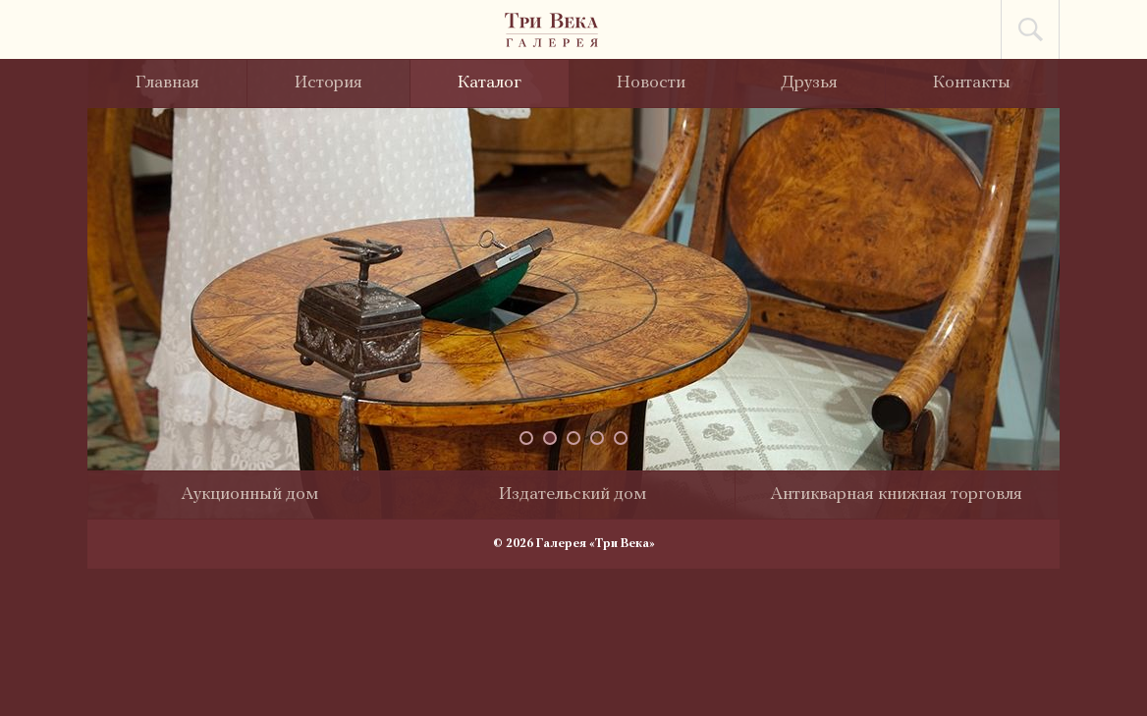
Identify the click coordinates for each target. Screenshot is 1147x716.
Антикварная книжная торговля (896, 494)
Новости (651, 83)
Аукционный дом (249, 494)
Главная (167, 83)
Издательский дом (572, 494)
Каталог (489, 83)
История (328, 83)
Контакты (971, 83)
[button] (526, 438)
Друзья (809, 83)
